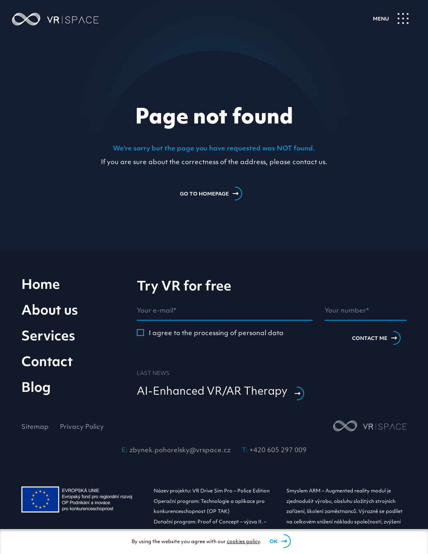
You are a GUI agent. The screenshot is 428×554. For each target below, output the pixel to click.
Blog (36, 388)
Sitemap (35, 427)
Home (40, 285)
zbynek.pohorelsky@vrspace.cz (180, 450)
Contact (47, 362)
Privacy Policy (82, 427)
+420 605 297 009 (278, 450)
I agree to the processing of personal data (210, 333)
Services (48, 337)
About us (49, 311)
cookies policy (243, 542)
